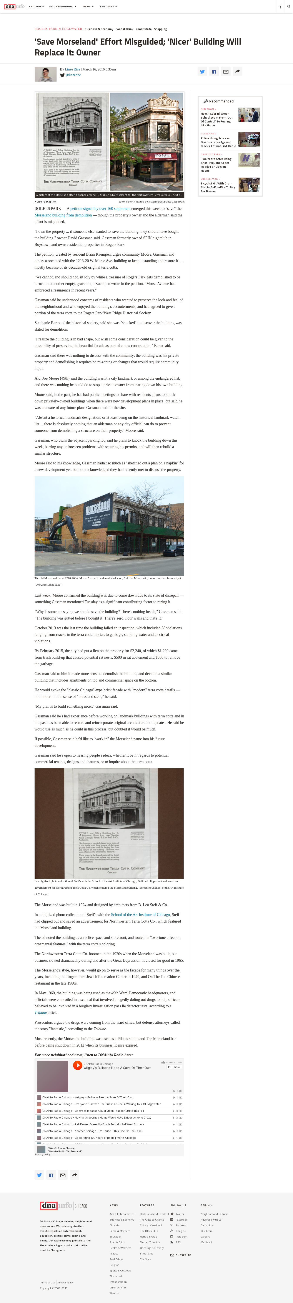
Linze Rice (72, 69)
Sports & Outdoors (120, 1270)
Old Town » (208, 109)
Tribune (41, 1012)
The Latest (116, 1276)
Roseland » (208, 133)
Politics (114, 1253)
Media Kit (206, 1242)
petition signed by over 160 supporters (100, 208)
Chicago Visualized (151, 1225)
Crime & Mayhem (120, 1231)
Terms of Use (47, 1282)
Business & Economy (99, 29)
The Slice (145, 1259)
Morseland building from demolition (63, 215)
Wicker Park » (210, 179)
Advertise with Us (211, 1220)
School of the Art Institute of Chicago (140, 915)
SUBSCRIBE (180, 1255)
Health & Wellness (120, 1248)
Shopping (160, 29)
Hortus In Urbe (148, 1236)
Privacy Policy (65, 1282)
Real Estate (143, 29)
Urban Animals (118, 1287)
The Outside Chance (152, 1220)
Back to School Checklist (154, 1214)
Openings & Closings (152, 1248)
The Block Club (149, 1231)
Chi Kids (114, 1225)
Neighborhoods (63, 6)
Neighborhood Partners (214, 1214)
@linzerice (73, 75)
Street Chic (146, 1253)
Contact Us (207, 1225)
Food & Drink (124, 29)
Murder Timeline (150, 1242)
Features (108, 6)
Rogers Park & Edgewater (58, 28)
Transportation (118, 1282)
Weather (115, 1293)
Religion (114, 1265)
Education (116, 1236)
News (88, 6)
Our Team (207, 1231)
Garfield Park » (212, 154)
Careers (205, 1236)
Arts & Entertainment (122, 1214)
